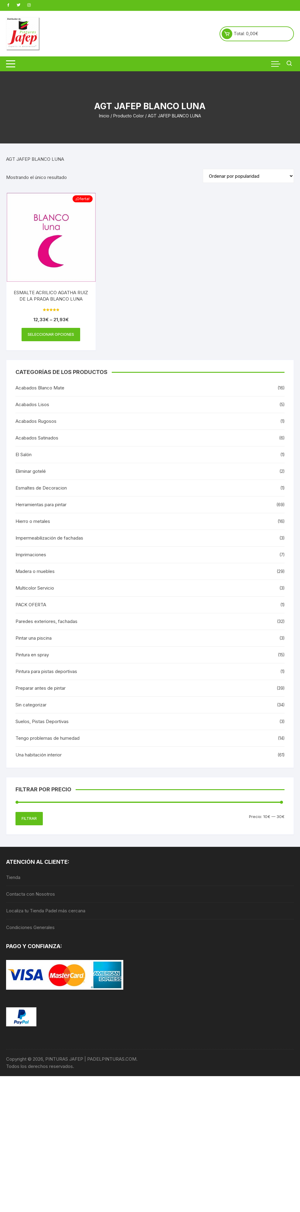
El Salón (23, 454)
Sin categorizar (30, 705)
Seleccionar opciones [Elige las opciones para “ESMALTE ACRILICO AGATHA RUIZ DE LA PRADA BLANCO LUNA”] (51, 334)
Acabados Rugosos (35, 421)
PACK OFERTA (30, 605)
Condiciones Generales (30, 927)
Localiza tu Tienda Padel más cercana (45, 911)
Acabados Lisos (32, 404)
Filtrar (29, 818)
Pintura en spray (32, 655)
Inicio (104, 115)
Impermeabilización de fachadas (49, 538)
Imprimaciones (30, 554)
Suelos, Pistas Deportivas (42, 721)
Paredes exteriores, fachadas (46, 621)
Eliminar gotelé (30, 471)
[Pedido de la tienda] (248, 176)
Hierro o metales (32, 521)
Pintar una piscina (33, 638)
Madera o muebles (35, 571)
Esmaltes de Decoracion (41, 488)
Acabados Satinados (36, 438)
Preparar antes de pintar (40, 688)
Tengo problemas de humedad (47, 738)
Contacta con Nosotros (30, 894)
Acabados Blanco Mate (39, 388)
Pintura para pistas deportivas (46, 671)
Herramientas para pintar (40, 504)
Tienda (13, 877)
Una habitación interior (38, 755)
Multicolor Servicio (34, 588)
